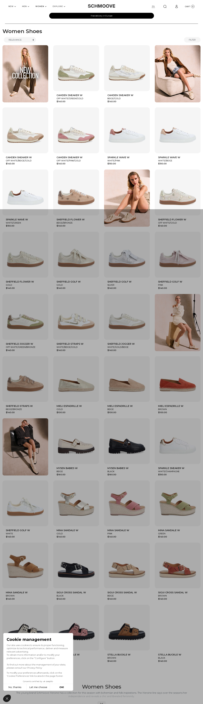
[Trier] (20, 40)
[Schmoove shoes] (101, 6)
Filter (192, 39)
